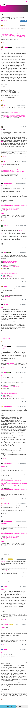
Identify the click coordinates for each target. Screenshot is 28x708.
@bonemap (4, 106)
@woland (3, 504)
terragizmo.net (7, 295)
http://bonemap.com (5, 87)
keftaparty (6, 302)
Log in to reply (23, 19)
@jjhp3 (2, 305)
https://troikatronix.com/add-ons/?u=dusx (9, 271)
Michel (5, 344)
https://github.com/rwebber (6, 275)
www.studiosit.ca (4, 569)
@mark (2, 162)
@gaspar (3, 625)
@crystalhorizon (5, 26)
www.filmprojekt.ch (11, 361)
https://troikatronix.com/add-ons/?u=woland (9, 208)
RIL (4, 24)
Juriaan (5, 404)
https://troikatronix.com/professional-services (10, 265)
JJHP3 (5, 284)
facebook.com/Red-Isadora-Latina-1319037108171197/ (14, 34)
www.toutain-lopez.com (5, 336)
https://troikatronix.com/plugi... (10, 259)
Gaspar (5, 585)
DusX (5, 251)
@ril (2, 48)
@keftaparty (4, 347)
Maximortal (6, 501)
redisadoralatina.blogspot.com (15, 31)
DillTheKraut (6, 224)
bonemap (6, 45)
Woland (5, 181)
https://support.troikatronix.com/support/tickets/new (11, 201)
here (2, 140)
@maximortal (4, 522)
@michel (3, 373)
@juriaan (3, 464)
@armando (3, 650)
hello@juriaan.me (16, 454)
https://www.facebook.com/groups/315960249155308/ (14, 35)
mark (5, 125)
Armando (6, 557)
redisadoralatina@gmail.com (7, 32)
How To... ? (5, 18)
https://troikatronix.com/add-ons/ (11, 206)
